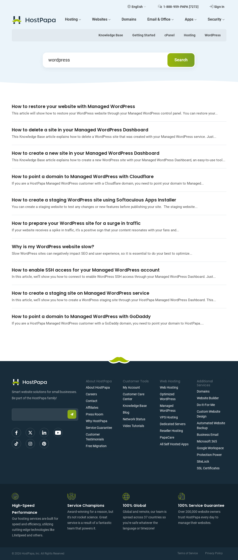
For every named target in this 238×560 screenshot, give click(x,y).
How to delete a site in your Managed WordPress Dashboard (80, 130)
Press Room (94, 414)
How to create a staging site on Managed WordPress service (80, 293)
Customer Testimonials (95, 437)
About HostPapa (98, 387)
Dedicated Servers (172, 424)
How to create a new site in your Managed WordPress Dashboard (85, 153)
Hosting (189, 35)
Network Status (134, 419)
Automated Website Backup (211, 425)
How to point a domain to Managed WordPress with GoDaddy (81, 316)
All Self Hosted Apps (174, 444)
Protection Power (209, 455)
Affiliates (92, 407)
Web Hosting (169, 387)
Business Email (207, 434)
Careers (91, 394)
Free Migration (96, 446)
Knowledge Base (111, 35)
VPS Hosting (169, 417)
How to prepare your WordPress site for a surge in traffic (76, 223)
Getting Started (143, 35)
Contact (91, 401)
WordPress (213, 35)
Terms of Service (187, 553)
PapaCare (167, 437)
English (136, 7)
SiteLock (203, 461)
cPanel (169, 35)
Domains (203, 391)
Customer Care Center (133, 396)
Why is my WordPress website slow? (53, 247)
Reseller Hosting (171, 431)
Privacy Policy (214, 553)
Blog (126, 412)
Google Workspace (210, 448)
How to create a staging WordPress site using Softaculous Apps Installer (94, 200)
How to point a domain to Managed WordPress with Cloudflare (83, 176)
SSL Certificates (208, 468)
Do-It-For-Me (206, 405)
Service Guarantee (99, 428)
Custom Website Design (208, 414)
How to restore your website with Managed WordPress (73, 106)
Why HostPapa (96, 421)
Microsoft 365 (207, 441)
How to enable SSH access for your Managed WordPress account (86, 270)
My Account (131, 387)
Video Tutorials (133, 426)
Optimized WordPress (168, 396)
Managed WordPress (168, 408)
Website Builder (208, 398)
